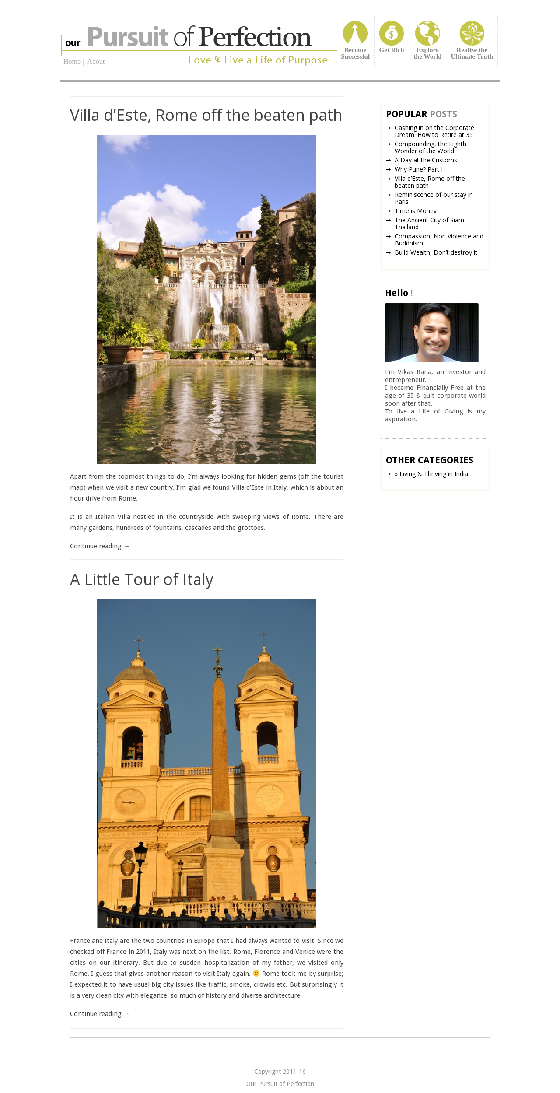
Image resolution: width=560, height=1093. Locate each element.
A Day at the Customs (426, 160)
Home (71, 62)
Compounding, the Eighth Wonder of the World (430, 147)
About (96, 61)
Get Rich (391, 49)
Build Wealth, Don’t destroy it (436, 252)
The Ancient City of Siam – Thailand (432, 223)
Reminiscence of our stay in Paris (434, 198)
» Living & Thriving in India (431, 473)
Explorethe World (427, 53)
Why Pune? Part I (419, 169)
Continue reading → (100, 546)
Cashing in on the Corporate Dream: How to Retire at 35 (434, 131)
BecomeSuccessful (355, 53)
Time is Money (416, 211)
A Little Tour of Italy (142, 579)
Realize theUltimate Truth (472, 53)
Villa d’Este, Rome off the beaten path (206, 115)
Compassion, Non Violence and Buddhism (439, 239)
